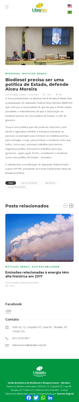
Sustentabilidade (46, 267)
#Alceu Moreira (29, 183)
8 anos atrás (32, 282)
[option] (39, 250)
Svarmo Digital (65, 393)
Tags (10, 183)
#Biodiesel (50, 183)
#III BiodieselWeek (16, 187)
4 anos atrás (32, 94)
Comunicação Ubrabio (15, 94)
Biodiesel (12, 73)
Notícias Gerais (34, 73)
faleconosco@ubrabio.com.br (21, 393)
